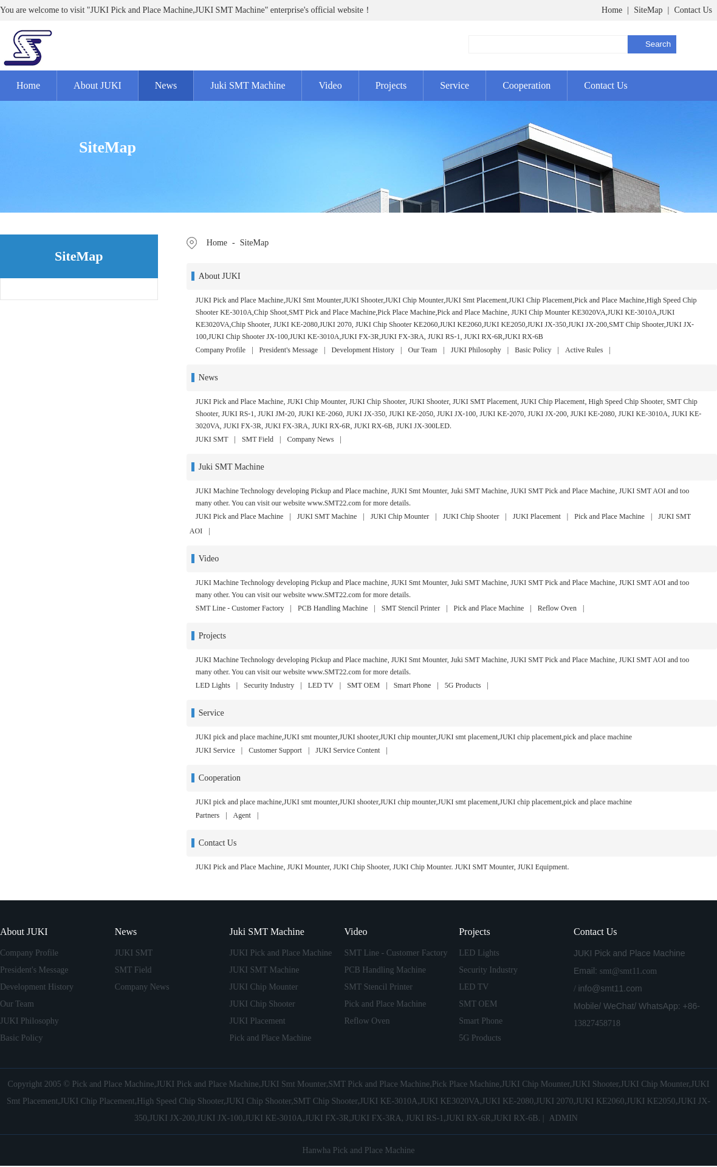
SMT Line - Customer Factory (240, 608)
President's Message (288, 350)
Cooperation (527, 85)
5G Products (463, 685)
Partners (207, 815)
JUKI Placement (537, 516)
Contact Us (693, 10)
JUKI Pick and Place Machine (240, 516)
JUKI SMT (212, 439)
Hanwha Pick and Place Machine (358, 1150)
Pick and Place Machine (609, 516)
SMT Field (257, 439)
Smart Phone (412, 685)
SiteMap (648, 10)
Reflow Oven (557, 608)
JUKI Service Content (347, 750)
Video (329, 85)
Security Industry (269, 685)
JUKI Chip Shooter (471, 516)
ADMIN (563, 1118)
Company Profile (220, 350)
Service (454, 85)
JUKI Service (215, 750)
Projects (391, 85)
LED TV (321, 685)
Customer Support (275, 750)
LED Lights (213, 685)
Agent (242, 815)
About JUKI (98, 85)
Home (612, 10)
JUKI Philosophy (476, 350)
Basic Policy (533, 350)
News (166, 85)
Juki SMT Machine (247, 85)
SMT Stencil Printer (411, 608)
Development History (362, 350)
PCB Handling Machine (333, 608)
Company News (310, 439)
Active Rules (584, 350)
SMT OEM (363, 685)
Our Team (422, 350)
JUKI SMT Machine (327, 516)
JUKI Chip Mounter (400, 516)
